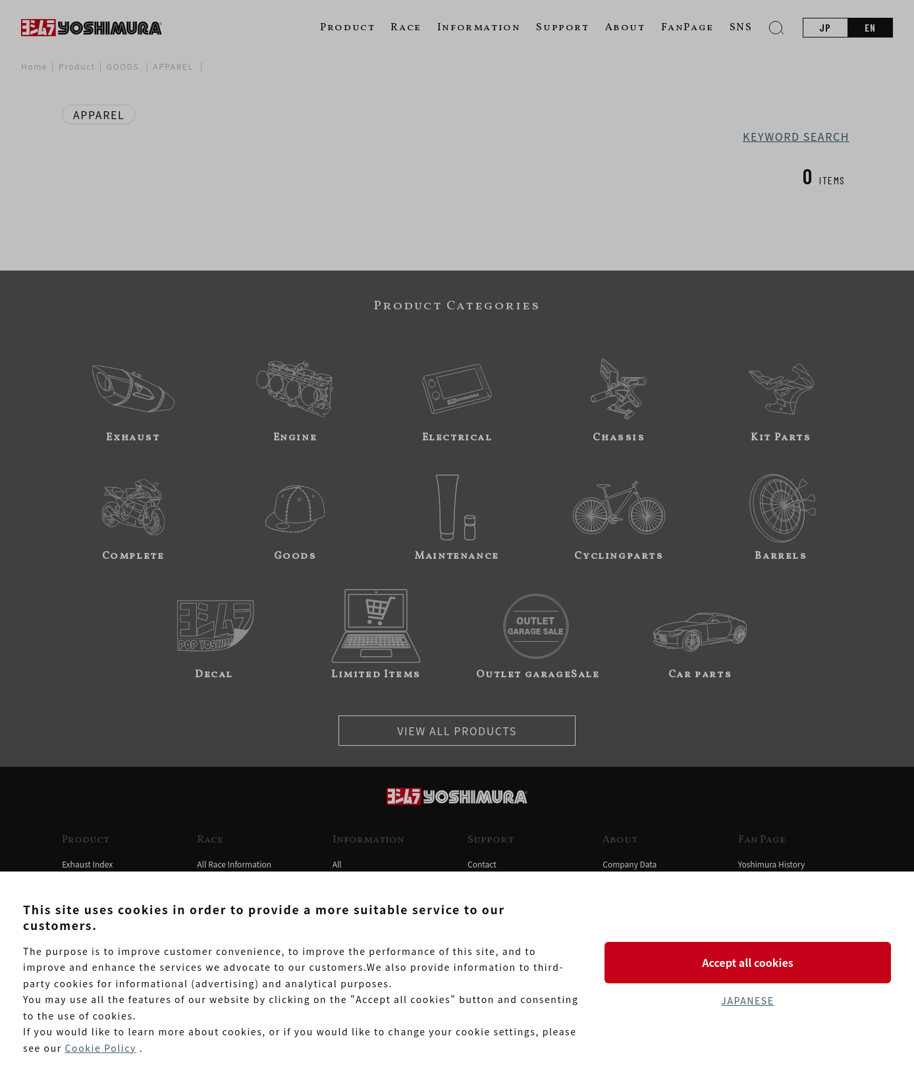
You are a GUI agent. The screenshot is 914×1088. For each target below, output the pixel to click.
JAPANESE (747, 1000)
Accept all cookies (747, 962)
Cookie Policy (100, 1047)
